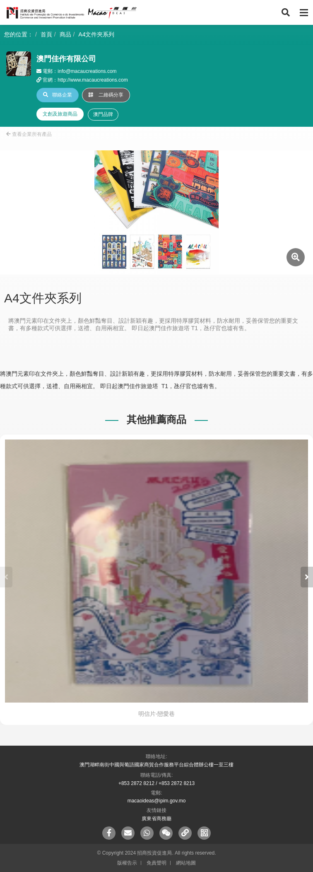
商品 (65, 34)
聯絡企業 (57, 95)
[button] (307, 577)
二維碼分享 (106, 95)
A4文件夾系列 (96, 34)
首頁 (46, 34)
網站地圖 (186, 863)
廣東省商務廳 (156, 818)
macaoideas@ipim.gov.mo (157, 801)
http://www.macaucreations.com (93, 80)
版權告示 (127, 863)
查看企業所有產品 (29, 134)
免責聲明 (156, 863)
